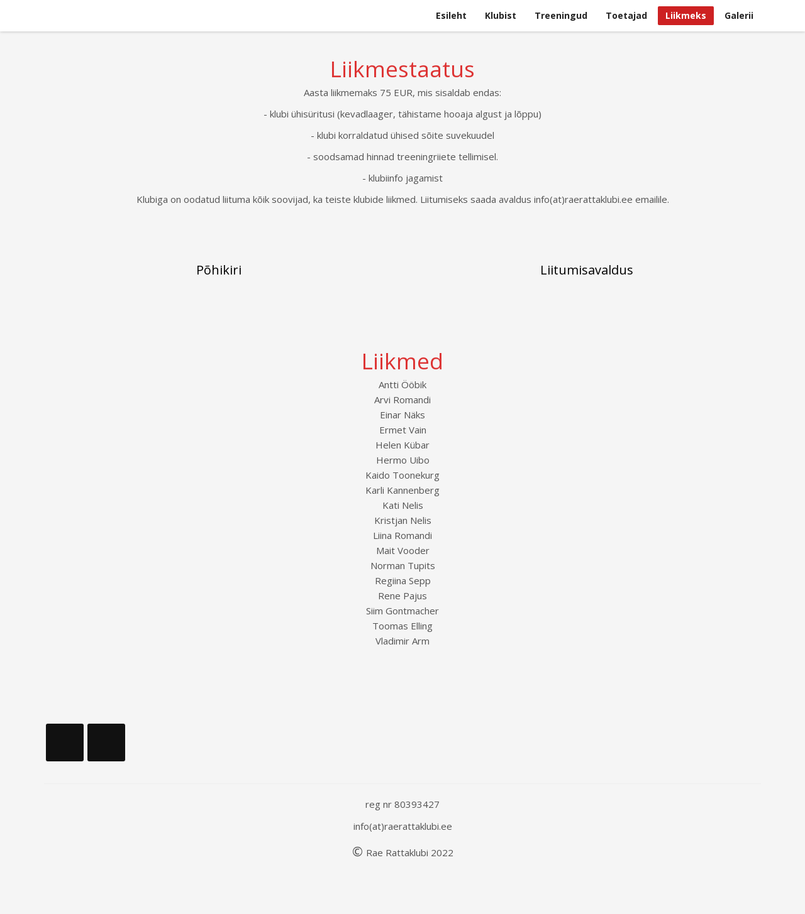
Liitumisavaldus (586, 269)
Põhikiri (219, 269)
